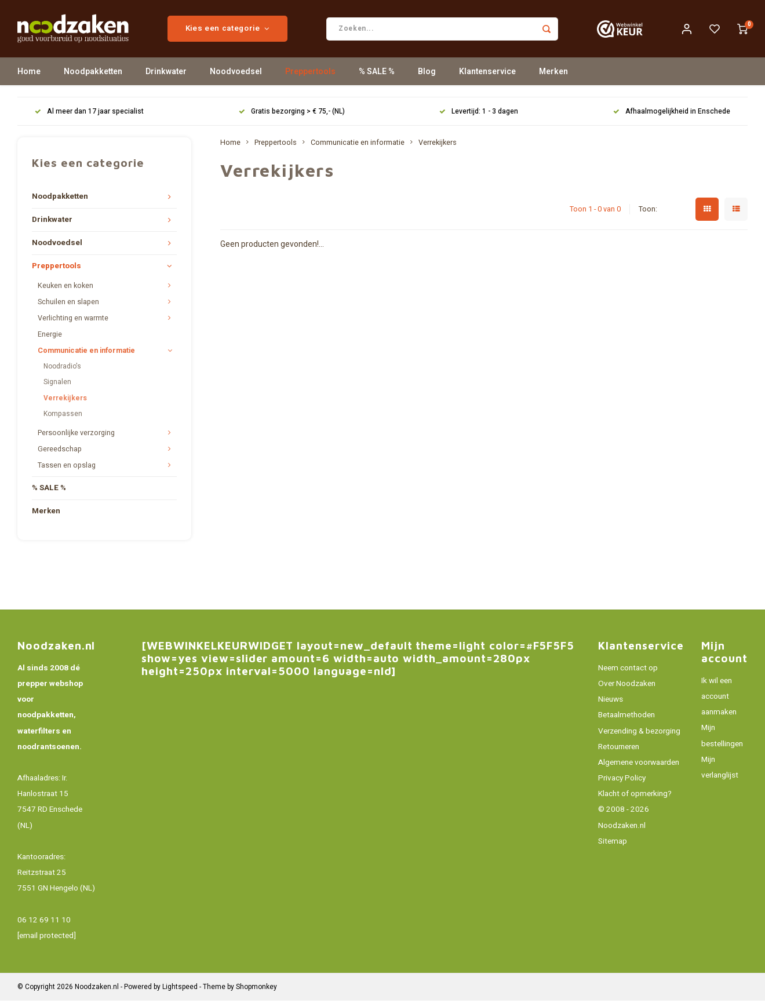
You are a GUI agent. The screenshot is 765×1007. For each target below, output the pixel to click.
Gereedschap (60, 455)
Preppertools (310, 78)
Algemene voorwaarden (638, 769)
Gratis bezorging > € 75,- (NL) (292, 118)
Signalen (57, 388)
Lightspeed (180, 993)
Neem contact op (628, 674)
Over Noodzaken (626, 690)
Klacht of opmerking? (635, 800)
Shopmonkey (256, 993)
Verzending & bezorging (639, 737)
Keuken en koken (65, 292)
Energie (50, 340)
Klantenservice (487, 78)
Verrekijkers (65, 404)
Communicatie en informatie (86, 357)
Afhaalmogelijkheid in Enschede (671, 118)
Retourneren (618, 753)
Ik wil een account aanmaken (719, 702)
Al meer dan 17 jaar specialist (89, 118)
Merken (553, 78)
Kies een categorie (240, 32)
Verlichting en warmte (73, 324)
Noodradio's (62, 372)
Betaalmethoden (626, 721)
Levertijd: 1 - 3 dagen (478, 118)
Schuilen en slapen (68, 308)
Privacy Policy (622, 784)
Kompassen (62, 420)
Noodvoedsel (236, 78)
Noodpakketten (93, 78)
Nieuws (610, 706)
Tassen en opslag (67, 471)
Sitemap (612, 847)
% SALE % (377, 78)
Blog (427, 78)
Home (29, 78)
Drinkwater (166, 78)
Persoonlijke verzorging (76, 439)
